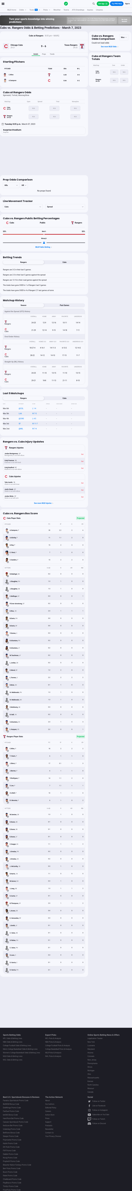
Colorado (91, 1056)
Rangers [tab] (23, 262)
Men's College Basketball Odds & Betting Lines (20, 1049)
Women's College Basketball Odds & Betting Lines (21, 1053)
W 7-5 (34, 414)
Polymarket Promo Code (12, 1140)
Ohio (89, 1074)
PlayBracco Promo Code (12, 1183)
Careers (48, 1111)
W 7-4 (34, 429)
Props (44, 54)
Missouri (91, 1088)
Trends (52, 54)
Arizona (90, 1053)
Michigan (91, 1071)
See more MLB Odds (110, 46)
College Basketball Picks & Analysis (58, 1049)
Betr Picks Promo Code (11, 1168)
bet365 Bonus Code (10, 1115)
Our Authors (49, 1104)
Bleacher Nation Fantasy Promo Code (17, 1165)
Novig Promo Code (10, 1158)
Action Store (49, 1115)
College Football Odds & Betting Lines (17, 1046)
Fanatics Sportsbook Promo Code (15, 1100)
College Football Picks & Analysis (57, 1046)
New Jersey (92, 1060)
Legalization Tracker (95, 1038)
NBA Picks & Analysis (53, 1042)
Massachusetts (93, 1078)
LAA (20, 414)
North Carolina (93, 1085)
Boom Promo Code (10, 1172)
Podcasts (48, 1126)
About (47, 1100)
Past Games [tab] (64, 305)
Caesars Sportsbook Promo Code (15, 1122)
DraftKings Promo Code (12, 1108)
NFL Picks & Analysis (53, 1038)
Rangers (78, 223)
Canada (90, 1092)
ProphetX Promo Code (11, 1161)
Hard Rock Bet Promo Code (13, 1118)
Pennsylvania (92, 1063)
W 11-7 (35, 424)
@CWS (21, 419)
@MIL (21, 429)
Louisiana (91, 1046)
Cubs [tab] (64, 262)
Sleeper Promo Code (10, 1136)
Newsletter (49, 1129)
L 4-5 (34, 419)
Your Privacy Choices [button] (53, 1136)
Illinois (90, 1067)
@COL (21, 408)
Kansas (90, 1081)
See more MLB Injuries (44, 503)
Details (36, 54)
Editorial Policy (50, 1108)
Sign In (127, 4)
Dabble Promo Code (10, 1154)
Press (47, 1118)
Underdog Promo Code (11, 1129)
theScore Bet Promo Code (12, 1126)
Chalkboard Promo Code (12, 1179)
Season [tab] (23, 305)
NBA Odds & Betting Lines (12, 1042)
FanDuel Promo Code (11, 1111)
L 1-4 (34, 408)
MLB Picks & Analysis (53, 1053)
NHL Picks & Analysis (53, 1056)
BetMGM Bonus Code (11, 1104)
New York (91, 1042)
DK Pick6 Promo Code (11, 1147)
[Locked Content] (44, 242)
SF (20, 424)
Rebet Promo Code (10, 1176)
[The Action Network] (66, 4)
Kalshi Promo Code (10, 1143)
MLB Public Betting (44, 247)
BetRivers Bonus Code (11, 1133)
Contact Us (49, 1133)
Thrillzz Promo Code (10, 1186)
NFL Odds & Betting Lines (12, 1038)
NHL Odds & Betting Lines (12, 1060)
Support (48, 1122)
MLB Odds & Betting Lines (12, 1056)
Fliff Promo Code (9, 1151)
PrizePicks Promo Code (12, 1190)
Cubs (12, 223)
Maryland (91, 1049)
